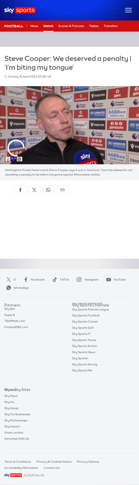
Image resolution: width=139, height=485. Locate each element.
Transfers (111, 25)
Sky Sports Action (84, 354)
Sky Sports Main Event (87, 311)
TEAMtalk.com (14, 323)
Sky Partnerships (16, 426)
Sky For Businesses (17, 420)
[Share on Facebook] (20, 190)
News (34, 25)
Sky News (11, 402)
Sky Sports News (83, 360)
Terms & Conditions (17, 461)
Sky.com (10, 396)
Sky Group (11, 414)
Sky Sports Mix (82, 378)
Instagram (87, 279)
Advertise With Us (16, 444)
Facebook (33, 279)
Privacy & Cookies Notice (54, 461)
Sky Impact (12, 432)
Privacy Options (88, 461)
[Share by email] (62, 190)
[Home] (20, 10)
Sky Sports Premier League (90, 317)
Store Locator (13, 438)
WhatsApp (17, 287)
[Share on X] (34, 190)
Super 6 (9, 317)
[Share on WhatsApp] (48, 190)
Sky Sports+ (80, 366)
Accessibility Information (21, 467)
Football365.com (16, 329)
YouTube (115, 279)
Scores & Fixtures (71, 25)
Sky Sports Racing (84, 372)
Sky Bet (9, 311)
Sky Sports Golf (83, 335)
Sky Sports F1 (81, 342)
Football (13, 26)
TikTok (60, 279)
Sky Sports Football (85, 323)
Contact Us (52, 467)
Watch (48, 25)
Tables (94, 25)
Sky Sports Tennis (84, 348)
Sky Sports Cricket (85, 329)
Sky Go (9, 408)
